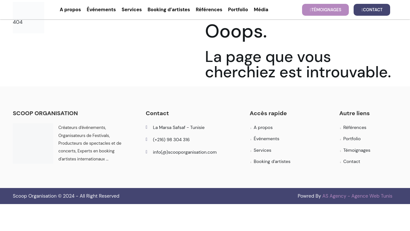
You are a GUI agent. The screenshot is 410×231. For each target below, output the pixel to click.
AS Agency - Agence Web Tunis (357, 196)
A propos (70, 9)
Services (132, 9)
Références (209, 9)
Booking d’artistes (169, 9)
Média (261, 9)
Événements (101, 9)
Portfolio (238, 9)
